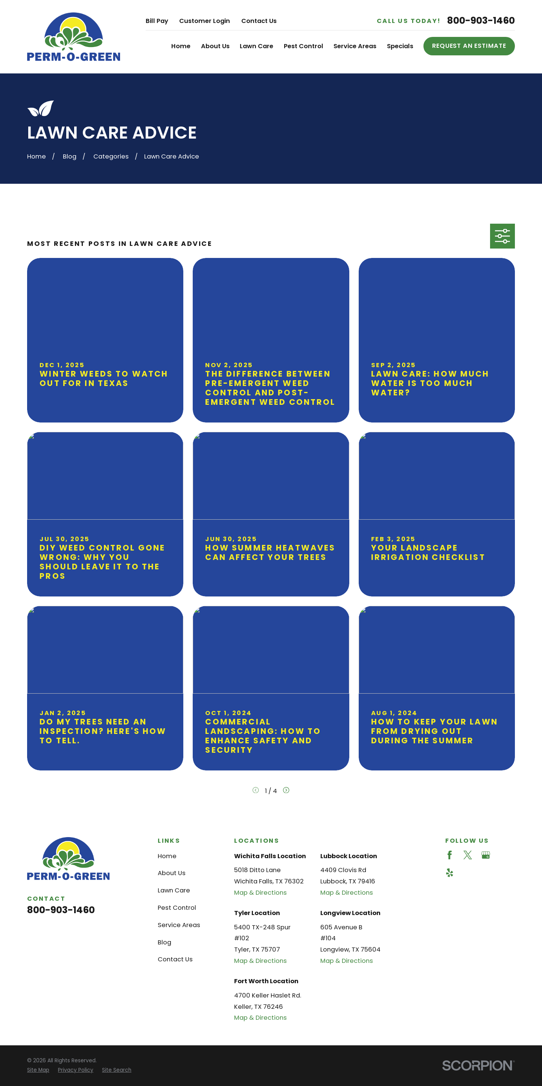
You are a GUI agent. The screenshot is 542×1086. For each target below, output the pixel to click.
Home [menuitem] (180, 46)
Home (167, 856)
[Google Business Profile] (485, 855)
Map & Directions (260, 892)
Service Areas (179, 925)
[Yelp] (449, 872)
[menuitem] (38, 1070)
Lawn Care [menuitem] (256, 46)
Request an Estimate (469, 45)
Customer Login (204, 21)
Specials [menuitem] (400, 46)
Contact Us (259, 21)
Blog (164, 942)
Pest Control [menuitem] (303, 46)
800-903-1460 (481, 21)
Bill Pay (157, 21)
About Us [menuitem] (215, 46)
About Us (172, 873)
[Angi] (503, 855)
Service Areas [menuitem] (354, 46)
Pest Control (177, 907)
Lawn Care (174, 890)
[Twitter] (467, 855)
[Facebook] (449, 855)
